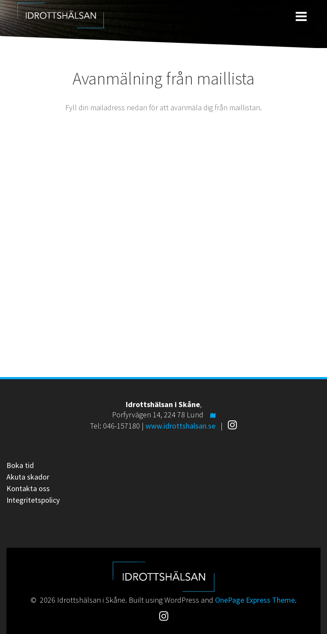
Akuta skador (27, 477)
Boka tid (20, 465)
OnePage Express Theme (255, 600)
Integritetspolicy (33, 500)
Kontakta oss (28, 488)
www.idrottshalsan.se (180, 426)
